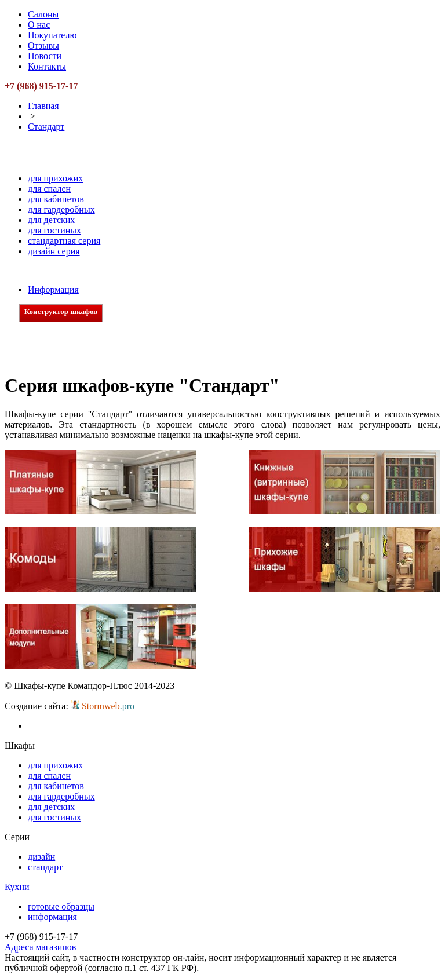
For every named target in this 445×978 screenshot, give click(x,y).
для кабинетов (56, 199)
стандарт (45, 867)
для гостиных (54, 230)
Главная (43, 106)
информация (52, 917)
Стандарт (46, 127)
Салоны (43, 14)
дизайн (41, 857)
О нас (39, 25)
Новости (44, 56)
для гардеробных (61, 209)
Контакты (47, 66)
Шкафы (59, 166)
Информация (53, 289)
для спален (49, 189)
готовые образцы (61, 906)
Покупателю (52, 35)
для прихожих (55, 178)
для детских (51, 220)
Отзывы (43, 45)
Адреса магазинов (40, 947)
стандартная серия (64, 241)
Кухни (55, 277)
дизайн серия (54, 251)
